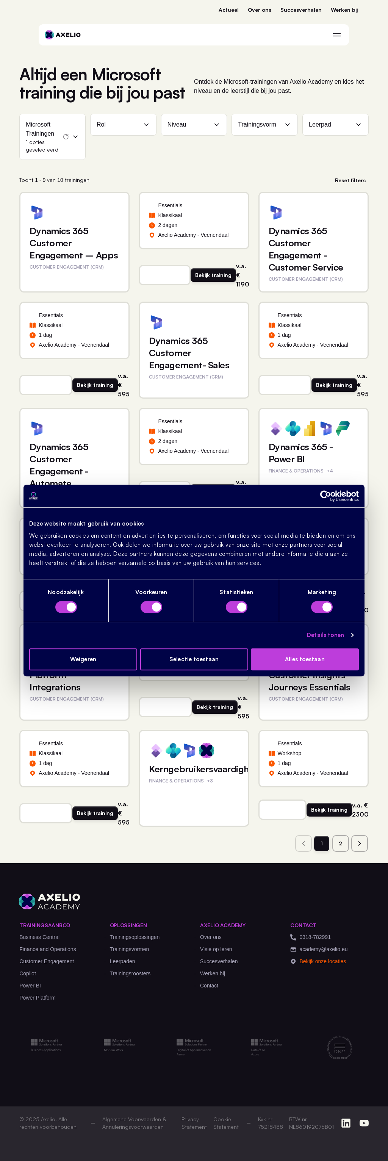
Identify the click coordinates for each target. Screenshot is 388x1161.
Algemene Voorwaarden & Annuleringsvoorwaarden (134, 1123)
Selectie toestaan (194, 659)
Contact (209, 986)
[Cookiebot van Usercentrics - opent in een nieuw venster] (326, 496)
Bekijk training (213, 275)
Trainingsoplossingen (135, 937)
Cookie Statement (226, 1123)
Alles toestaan (304, 659)
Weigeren (83, 659)
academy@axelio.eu (318, 949)
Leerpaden (122, 961)
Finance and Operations (47, 949)
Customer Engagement (46, 961)
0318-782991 (310, 937)
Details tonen (325, 634)
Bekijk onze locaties (318, 961)
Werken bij (344, 9)
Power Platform (37, 998)
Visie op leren (216, 949)
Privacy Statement (194, 1123)
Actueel (229, 9)
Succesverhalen (301, 9)
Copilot (27, 973)
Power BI (30, 986)
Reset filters (350, 180)
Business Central (39, 937)
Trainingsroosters (130, 973)
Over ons (259, 9)
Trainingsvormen (129, 949)
